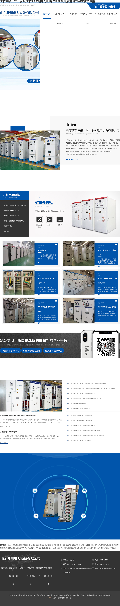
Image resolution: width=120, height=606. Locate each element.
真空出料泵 (75, 545)
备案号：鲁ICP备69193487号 (60, 598)
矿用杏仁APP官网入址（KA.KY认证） (16, 205)
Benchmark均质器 (54, 548)
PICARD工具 (89, 548)
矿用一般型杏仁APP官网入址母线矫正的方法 (86, 398)
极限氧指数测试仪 (13, 548)
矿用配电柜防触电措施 (78, 403)
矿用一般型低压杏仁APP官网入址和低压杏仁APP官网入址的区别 (93, 388)
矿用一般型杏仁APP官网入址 (14, 221)
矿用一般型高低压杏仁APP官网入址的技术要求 (18, 416)
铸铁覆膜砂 (48, 545)
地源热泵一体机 (110, 545)
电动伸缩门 (94, 545)
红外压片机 (40, 545)
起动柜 (6, 231)
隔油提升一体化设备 (30, 545)
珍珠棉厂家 (101, 545)
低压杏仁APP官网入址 (11, 215)
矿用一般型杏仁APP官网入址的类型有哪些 (85, 430)
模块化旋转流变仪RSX (101, 548)
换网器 (54, 545)
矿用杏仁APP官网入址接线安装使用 (83, 393)
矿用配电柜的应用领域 (8, 432)
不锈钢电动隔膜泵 (66, 548)
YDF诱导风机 (23, 548)
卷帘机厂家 (67, 545)
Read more (70, 159)
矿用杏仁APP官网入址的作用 (81, 440)
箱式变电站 (8, 226)
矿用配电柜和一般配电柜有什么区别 (83, 420)
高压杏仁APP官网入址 (11, 210)
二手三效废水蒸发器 (78, 548)
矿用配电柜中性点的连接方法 (81, 408)
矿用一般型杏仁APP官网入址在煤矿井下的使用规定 (88, 435)
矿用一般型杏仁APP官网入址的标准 (83, 425)
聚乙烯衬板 (60, 545)
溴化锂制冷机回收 (84, 545)
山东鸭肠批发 (112, 548)
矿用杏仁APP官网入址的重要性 (81, 415)
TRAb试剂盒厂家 (33, 548)
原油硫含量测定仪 (18, 545)
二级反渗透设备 (43, 548)
